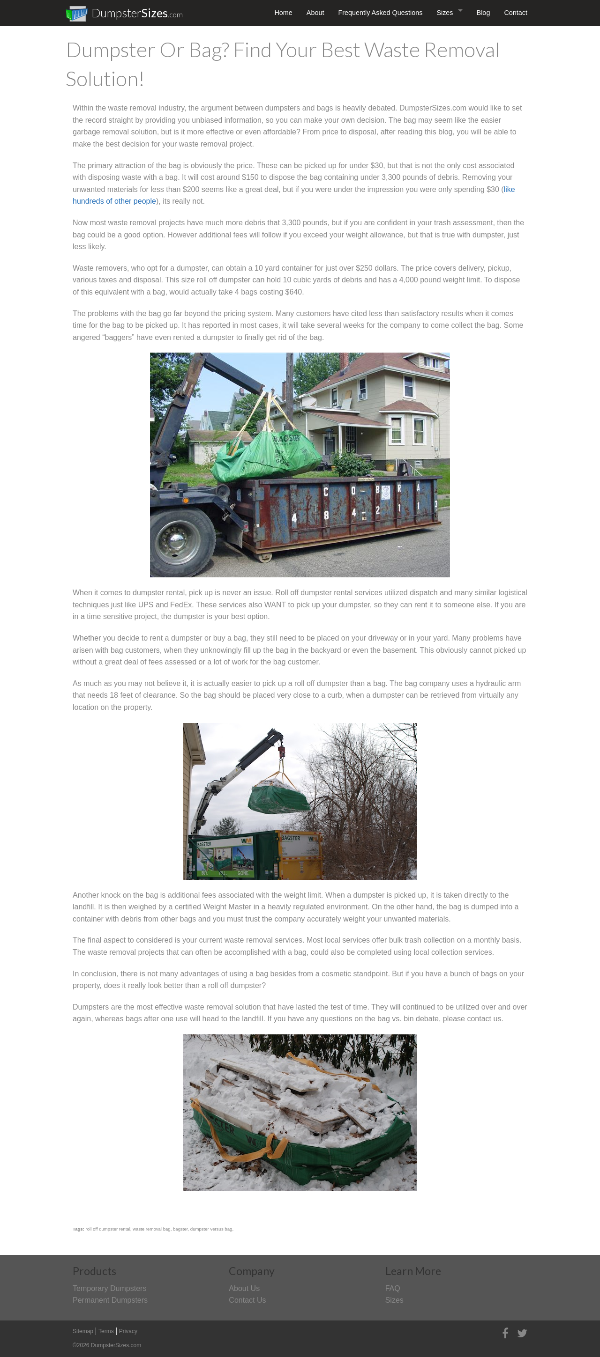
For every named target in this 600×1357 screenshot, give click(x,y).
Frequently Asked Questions (380, 12)
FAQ (392, 1288)
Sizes (444, 12)
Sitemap (83, 1331)
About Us (244, 1288)
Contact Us (247, 1300)
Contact (515, 12)
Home (283, 12)
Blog (483, 12)
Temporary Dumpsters (109, 1288)
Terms (106, 1331)
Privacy (128, 1331)
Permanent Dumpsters (110, 1300)
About (315, 12)
